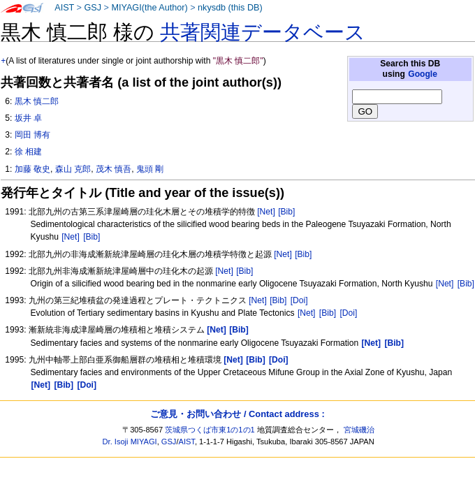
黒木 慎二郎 (37, 101)
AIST (64, 8)
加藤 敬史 (32, 169)
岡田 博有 (32, 135)
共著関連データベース (262, 32)
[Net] (266, 212)
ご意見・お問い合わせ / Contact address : (237, 414)
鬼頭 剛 (149, 169)
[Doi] (299, 300)
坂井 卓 (28, 118)
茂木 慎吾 (113, 169)
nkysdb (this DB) (230, 8)
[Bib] (286, 212)
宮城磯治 (359, 429)
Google (422, 74)
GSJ (92, 8)
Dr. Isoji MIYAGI (130, 441)
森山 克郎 (73, 169)
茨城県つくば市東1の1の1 (210, 429)
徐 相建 (28, 151)
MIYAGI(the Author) (149, 8)
